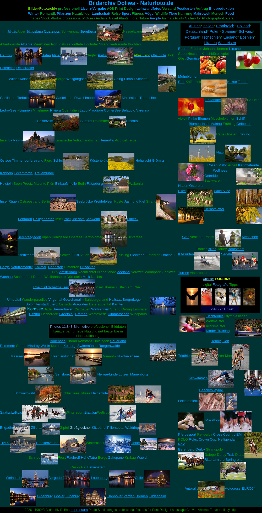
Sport (126, 13)
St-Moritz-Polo (11, 412)
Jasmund (131, 201)
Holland (243, 26)
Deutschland (196, 31)
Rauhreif (73, 457)
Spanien (229, 31)
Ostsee (5, 160)
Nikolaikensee (128, 356)
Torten (243, 82)
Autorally (191, 488)
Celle (139, 478)
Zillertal (36, 428)
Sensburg (62, 374)
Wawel (142, 457)
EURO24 (248, 488)
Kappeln (6, 173)
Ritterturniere (214, 460)
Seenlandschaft (63, 356)
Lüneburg (73, 496)
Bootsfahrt (236, 249)
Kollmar (40, 267)
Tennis (216, 341)
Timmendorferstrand (27, 160)
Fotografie (220, 285)
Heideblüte (99, 393)
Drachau (167, 255)
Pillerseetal (115, 428)
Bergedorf (56, 478)
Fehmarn (25, 219)
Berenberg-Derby (191, 449)
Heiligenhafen (43, 219)
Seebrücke (84, 201)
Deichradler (25, 68)
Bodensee (58, 341)
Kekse (232, 82)
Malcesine (130, 97)
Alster (56, 55)
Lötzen (124, 374)
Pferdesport (187, 434)
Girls (185, 237)
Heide (135, 443)
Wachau (6, 277)
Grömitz (158, 160)
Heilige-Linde (107, 374)
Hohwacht (143, 160)
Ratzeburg (95, 183)
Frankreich (225, 26)
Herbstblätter (214, 209)
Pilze (182, 191)
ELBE (76, 255)
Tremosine (147, 97)
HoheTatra (89, 457)
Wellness (220, 170)
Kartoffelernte (248, 165)
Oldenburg (45, 496)
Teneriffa (107, 140)
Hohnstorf (55, 267)
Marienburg (139, 374)
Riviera (55, 110)
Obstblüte (158, 55)
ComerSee (112, 110)
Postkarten (186, 8)
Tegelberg (88, 31)
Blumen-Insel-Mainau (205, 124)
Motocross (233, 488)
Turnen (183, 273)
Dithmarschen (118, 314)
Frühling (244, 134)
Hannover (115, 496)
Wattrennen (100, 309)
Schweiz (246, 31)
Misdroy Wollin (38, 346)
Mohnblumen (188, 76)
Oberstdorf (52, 31)
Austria (195, 26)
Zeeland (123, 272)
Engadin (6, 428)
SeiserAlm (45, 121)
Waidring (132, 428)
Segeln (226, 254)
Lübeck (132, 219)
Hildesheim (157, 496)
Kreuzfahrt (26, 255)
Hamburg (7, 55)
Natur (220, 152)
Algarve (26, 44)
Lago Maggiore (91, 110)
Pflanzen (64, 13)
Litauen (210, 43)
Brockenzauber (48, 443)
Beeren (183, 49)
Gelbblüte (243, 124)
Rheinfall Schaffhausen (51, 287)
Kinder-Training (218, 331)
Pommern (7, 346)
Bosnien (247, 37)
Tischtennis (214, 316)
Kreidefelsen (103, 201)
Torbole (23, 97)
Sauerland (118, 341)
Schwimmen (198, 378)
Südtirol (86, 121)
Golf (225, 341)
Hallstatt (115, 300)
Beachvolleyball (211, 390)
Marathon (212, 420)
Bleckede (137, 255)
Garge (5, 267)
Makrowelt (201, 13)
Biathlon (90, 412)
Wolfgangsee (76, 79)
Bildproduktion (221, 8)
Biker (212, 249)
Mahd (223, 165)
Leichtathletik (188, 401)
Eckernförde (23, 173)
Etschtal (132, 121)
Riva (77, 97)
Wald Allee (222, 191)
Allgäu (12, 31)
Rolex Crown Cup (202, 439)
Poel (67, 219)
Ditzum (34, 314)
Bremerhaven (63, 309)
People (155, 18)
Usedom (78, 219)
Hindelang (35, 31)
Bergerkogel (132, 300)
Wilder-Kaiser (19, 79)
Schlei (58, 160)
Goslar (59, 496)
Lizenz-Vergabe (93, 8)
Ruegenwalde (109, 346)
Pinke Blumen (199, 118)
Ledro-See (8, 110)
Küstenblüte (99, 160)
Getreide (211, 176)
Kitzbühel (99, 428)
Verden (128, 496)
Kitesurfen (186, 254)
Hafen (46, 55)
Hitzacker (87, 267)
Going (118, 79)
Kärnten (118, 304)
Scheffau (142, 79)
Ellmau (129, 79)
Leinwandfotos (149, 8)
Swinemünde (87, 346)
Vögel (149, 13)
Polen (215, 31)
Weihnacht (14, 478)
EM (239, 434)
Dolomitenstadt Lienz (41, 304)
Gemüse (193, 58)
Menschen (250, 237)
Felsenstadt (96, 467)
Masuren (17, 356)
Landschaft (101, 13)
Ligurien (25, 110)
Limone (89, 97)
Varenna (142, 110)
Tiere (173, 13)
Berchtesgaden (29, 237)
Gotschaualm (73, 300)
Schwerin (93, 219)
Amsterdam (68, 272)
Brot (181, 82)
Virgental (55, 300)
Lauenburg (99, 478)
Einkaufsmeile (66, 183)
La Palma (15, 140)
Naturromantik (22, 267)
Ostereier (196, 186)
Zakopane (116, 457)
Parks (102, 55)
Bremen (81, 314)
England (230, 37)
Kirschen (236, 49)
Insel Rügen (9, 201)
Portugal (192, 37)
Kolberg (69, 346)
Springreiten (235, 460)
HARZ (5, 443)
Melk (86, 277)
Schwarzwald (24, 393)
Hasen (183, 186)
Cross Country (224, 434)
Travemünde (44, 173)
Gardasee (7, 97)
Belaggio (128, 110)
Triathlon (185, 356)
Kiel (142, 201)
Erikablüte (213, 100)
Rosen (213, 165)
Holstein (6, 183)
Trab (230, 455)
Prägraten (80, 304)
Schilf (240, 118)
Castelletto (64, 97)
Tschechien (211, 37)
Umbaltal (14, 300)
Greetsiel (66, 314)
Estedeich (7, 68)
